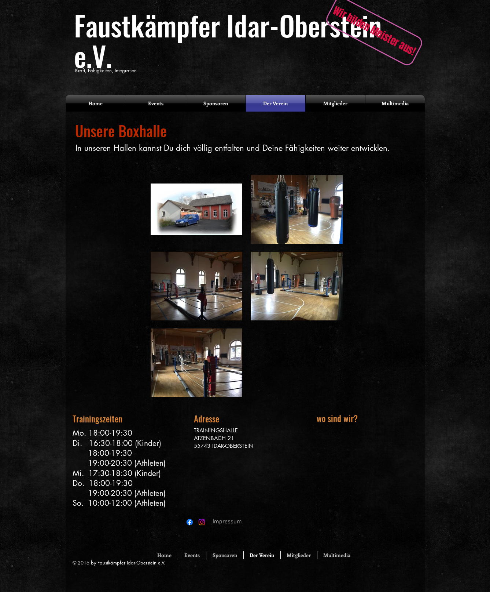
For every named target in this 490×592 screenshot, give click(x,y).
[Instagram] (202, 522)
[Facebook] (189, 522)
